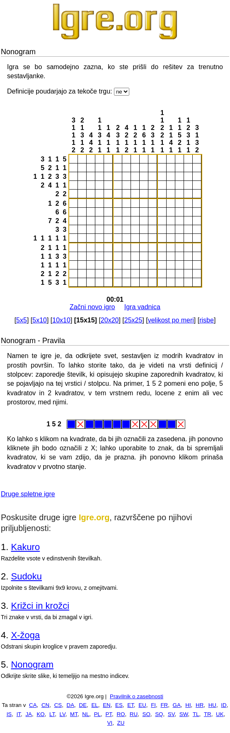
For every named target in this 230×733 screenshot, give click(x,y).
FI (153, 705)
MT (73, 714)
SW (183, 714)
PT (108, 714)
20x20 (110, 320)
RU (134, 714)
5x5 (21, 320)
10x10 (61, 320)
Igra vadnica (142, 306)
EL (94, 705)
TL (196, 714)
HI (188, 705)
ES (119, 705)
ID (223, 705)
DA (71, 705)
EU (142, 705)
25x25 (133, 320)
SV (171, 714)
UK (220, 714)
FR (164, 705)
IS (9, 714)
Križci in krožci (40, 606)
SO (146, 714)
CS (58, 705)
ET (130, 705)
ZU (121, 723)
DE (83, 705)
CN (45, 705)
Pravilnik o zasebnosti (136, 696)
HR (199, 705)
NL (85, 714)
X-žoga (25, 635)
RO (120, 714)
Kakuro (25, 547)
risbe (206, 320)
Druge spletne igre (28, 493)
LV (62, 714)
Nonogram (32, 664)
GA (177, 705)
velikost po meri (171, 320)
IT (19, 714)
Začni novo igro (92, 306)
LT (52, 714)
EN (107, 705)
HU (212, 705)
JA (28, 714)
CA (33, 705)
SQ (159, 714)
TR (207, 714)
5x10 (39, 320)
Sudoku (26, 576)
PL (97, 714)
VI (110, 723)
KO (40, 714)
